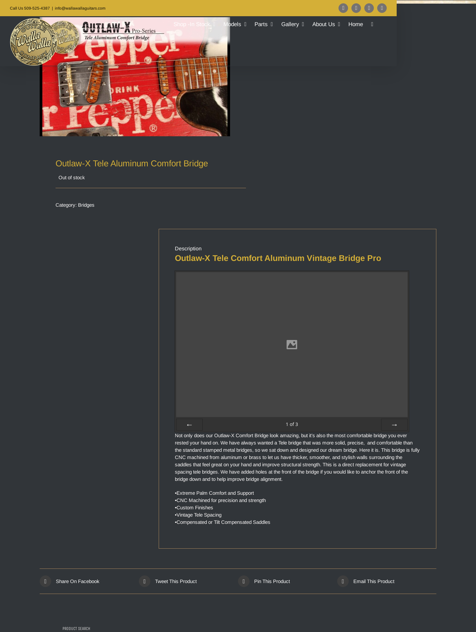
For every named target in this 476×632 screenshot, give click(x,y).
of (292, 424)
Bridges (86, 205)
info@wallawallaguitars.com (80, 8)
